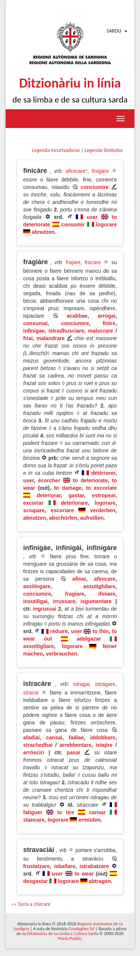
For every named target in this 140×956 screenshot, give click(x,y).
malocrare (100, 331)
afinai (79, 579)
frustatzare (36, 866)
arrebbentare (75, 745)
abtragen (100, 881)
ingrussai (44, 609)
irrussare (64, 601)
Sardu (113, 31)
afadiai (31, 737)
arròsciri (33, 752)
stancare (34, 820)
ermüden (89, 820)
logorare (106, 224)
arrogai (106, 316)
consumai (35, 323)
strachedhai (38, 745)
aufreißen (91, 518)
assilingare (36, 586)
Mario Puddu (69, 938)
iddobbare (102, 737)
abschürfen (63, 518)
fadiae (76, 737)
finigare (100, 171)
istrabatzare (94, 866)
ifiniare (106, 594)
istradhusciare (66, 331)
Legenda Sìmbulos (104, 150)
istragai (81, 684)
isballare (64, 866)
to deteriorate (90, 480)
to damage (68, 488)
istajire (104, 745)
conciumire (95, 187)
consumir (73, 224)
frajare (73, 262)
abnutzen (43, 232)
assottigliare (38, 646)
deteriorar (49, 495)
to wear (84, 874)
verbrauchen (61, 654)
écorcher (49, 480)
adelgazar (89, 639)
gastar (76, 495)
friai (28, 338)
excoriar (33, 503)
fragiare (74, 594)
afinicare (105, 579)
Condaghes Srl (81, 928)
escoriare (62, 510)
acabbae (77, 316)
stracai (30, 693)
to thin (101, 631)
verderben (102, 510)
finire (109, 323)
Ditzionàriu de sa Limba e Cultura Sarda (62, 933)
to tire (65, 812)
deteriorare (74, 503)
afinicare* (76, 171)
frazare (93, 262)
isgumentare (96, 601)
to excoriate (101, 488)
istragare (105, 684)
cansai (54, 737)
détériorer (103, 473)
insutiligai (35, 601)
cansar (97, 812)
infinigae (34, 331)
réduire (59, 631)
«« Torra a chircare (30, 904)
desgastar (35, 881)
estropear (103, 495)
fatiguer (32, 812)
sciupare (34, 510)
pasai (73, 752)
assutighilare (99, 586)
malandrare (51, 338)
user (92, 217)
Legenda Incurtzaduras (56, 150)
